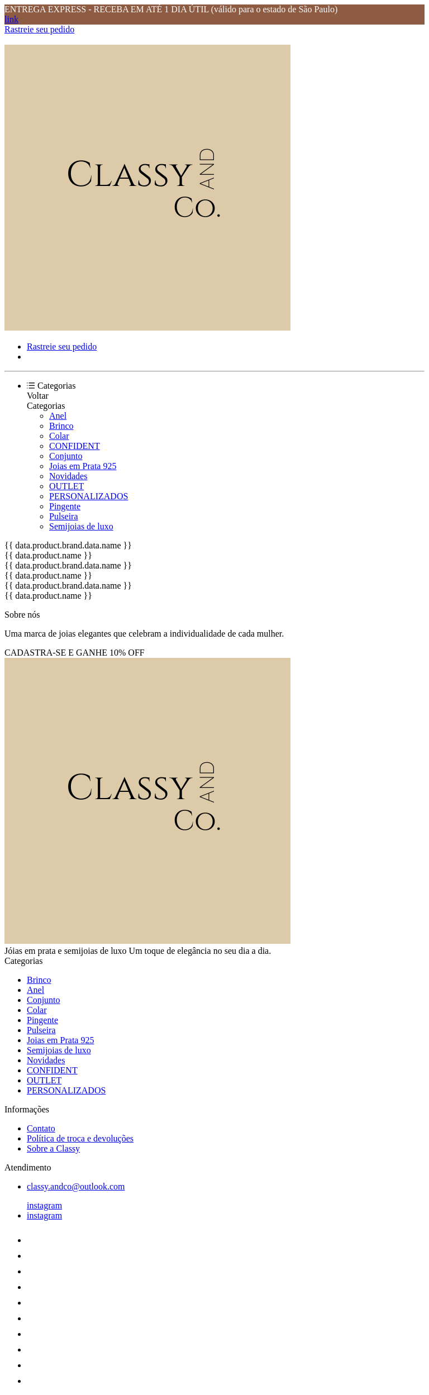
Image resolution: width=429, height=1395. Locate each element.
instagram (44, 1205)
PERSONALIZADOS (88, 496)
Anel (57, 416)
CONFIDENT (74, 446)
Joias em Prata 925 (82, 466)
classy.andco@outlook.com (76, 1186)
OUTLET (66, 486)
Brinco (61, 426)
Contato (41, 1128)
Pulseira (63, 516)
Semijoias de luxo (81, 526)
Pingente (64, 506)
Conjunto (66, 456)
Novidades (68, 476)
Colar (59, 436)
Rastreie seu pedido (39, 29)
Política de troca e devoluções (80, 1138)
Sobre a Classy (53, 1148)
